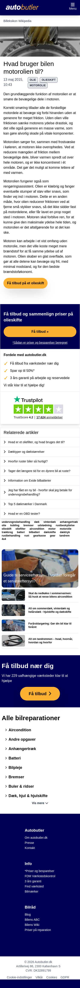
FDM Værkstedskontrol (40, 876)
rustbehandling (11, 535)
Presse (29, 842)
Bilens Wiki (32, 924)
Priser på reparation (38, 930)
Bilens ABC (32, 919)
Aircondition (18, 730)
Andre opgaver (20, 739)
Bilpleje (13, 767)
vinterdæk (50, 521)
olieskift (48, 79)
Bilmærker (31, 891)
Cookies (51, 977)
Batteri (13, 758)
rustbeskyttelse (65, 525)
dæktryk (65, 532)
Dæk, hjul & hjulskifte (26, 796)
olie (33, 79)
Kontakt (30, 848)
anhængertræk (69, 521)
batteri (21, 532)
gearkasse (40, 535)
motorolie (38, 85)
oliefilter (21, 528)
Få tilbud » (40, 331)
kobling (15, 525)
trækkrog (7, 532)
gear (53, 535)
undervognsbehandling (16, 521)
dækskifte (50, 532)
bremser (28, 525)
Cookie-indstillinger (19, 977)
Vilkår (39, 977)
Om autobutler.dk (36, 837)
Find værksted (34, 886)
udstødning (45, 525)
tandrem (65, 535)
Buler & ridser (19, 786)
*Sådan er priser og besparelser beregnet (40, 342)
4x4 (4, 539)
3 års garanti (33, 881)
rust (27, 535)
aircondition (37, 528)
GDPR (65, 977)
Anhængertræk (20, 749)
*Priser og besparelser (39, 871)
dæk (37, 521)
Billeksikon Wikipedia (17, 21)
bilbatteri (34, 532)
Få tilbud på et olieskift (25, 283)
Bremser (14, 777)
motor (52, 528)
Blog (28, 914)
